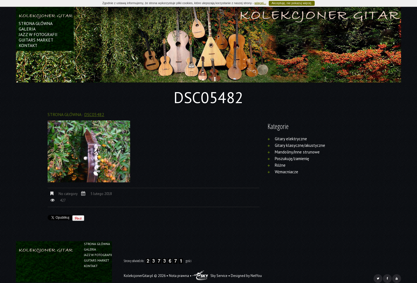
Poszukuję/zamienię (292, 158)
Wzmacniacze (286, 171)
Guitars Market (36, 40)
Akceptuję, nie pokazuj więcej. (291, 3)
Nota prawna (179, 275)
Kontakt (28, 45)
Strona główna (36, 23)
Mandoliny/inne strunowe (297, 152)
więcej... (260, 3)
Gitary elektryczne (291, 138)
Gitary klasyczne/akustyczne (300, 145)
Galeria (27, 29)
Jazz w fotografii (38, 34)
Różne (280, 165)
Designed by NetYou (246, 275)
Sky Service (209, 275)
